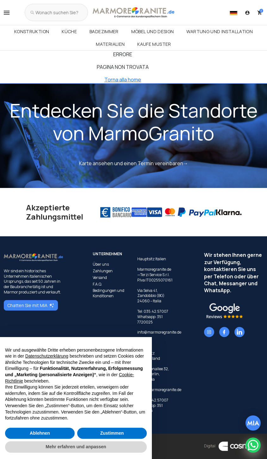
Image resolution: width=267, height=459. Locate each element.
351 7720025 (150, 319)
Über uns (101, 264)
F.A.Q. (97, 284)
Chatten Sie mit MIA (30, 305)
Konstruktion (31, 31)
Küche (69, 31)
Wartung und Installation (219, 31)
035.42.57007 (156, 311)
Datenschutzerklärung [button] (46, 356)
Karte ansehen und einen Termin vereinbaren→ (133, 163)
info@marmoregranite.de (159, 332)
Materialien (110, 44)
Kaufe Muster (154, 44)
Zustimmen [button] (112, 433)
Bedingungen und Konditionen (108, 293)
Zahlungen (103, 271)
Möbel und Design (152, 31)
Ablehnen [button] (40, 433)
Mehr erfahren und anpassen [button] (76, 446)
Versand (100, 277)
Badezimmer (104, 31)
